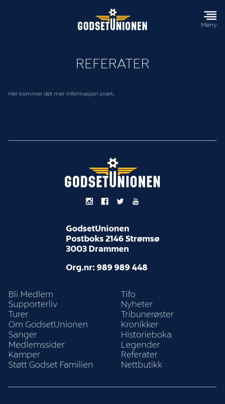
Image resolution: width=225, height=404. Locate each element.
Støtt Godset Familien (50, 364)
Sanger (22, 334)
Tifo (128, 294)
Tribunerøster (147, 314)
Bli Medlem (30, 294)
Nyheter (137, 304)
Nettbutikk (141, 364)
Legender (140, 344)
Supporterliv (32, 304)
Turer (18, 314)
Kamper (24, 354)
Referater (139, 354)
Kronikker (139, 324)
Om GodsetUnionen (48, 324)
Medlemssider (36, 344)
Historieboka (146, 334)
